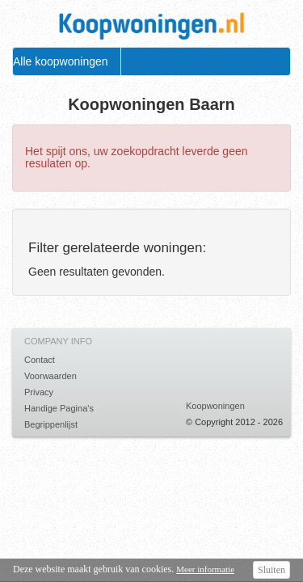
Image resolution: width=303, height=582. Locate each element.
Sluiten (271, 570)
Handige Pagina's (59, 408)
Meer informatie (205, 569)
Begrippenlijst (51, 424)
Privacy (38, 392)
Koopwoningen (215, 406)
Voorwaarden (50, 376)
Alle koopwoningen (60, 61)
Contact (39, 360)
